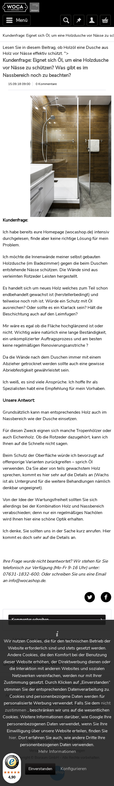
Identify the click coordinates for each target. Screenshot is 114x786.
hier (12, 738)
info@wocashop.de (26, 581)
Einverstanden (40, 768)
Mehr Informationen (57, 751)
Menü (17, 19)
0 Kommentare (46, 84)
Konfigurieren (73, 769)
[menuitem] (17, 20)
